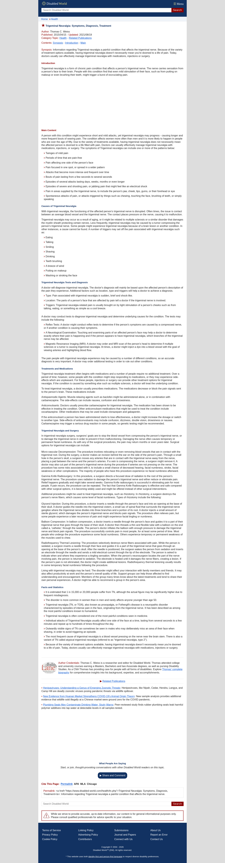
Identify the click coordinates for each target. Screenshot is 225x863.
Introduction (71, 43)
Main (83, 43)
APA (76, 784)
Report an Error (159, 834)
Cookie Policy (49, 839)
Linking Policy (86, 830)
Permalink (67, 784)
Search (177, 10)
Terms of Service (51, 830)
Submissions (121, 830)
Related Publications (80, 38)
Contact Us (156, 839)
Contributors (85, 839)
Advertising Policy (88, 834)
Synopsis (58, 43)
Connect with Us (123, 839)
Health (63, 38)
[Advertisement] (112, 103)
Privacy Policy (50, 834)
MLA (83, 784)
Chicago (92, 784)
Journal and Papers (125, 834)
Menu (178, 4)
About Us (155, 830)
